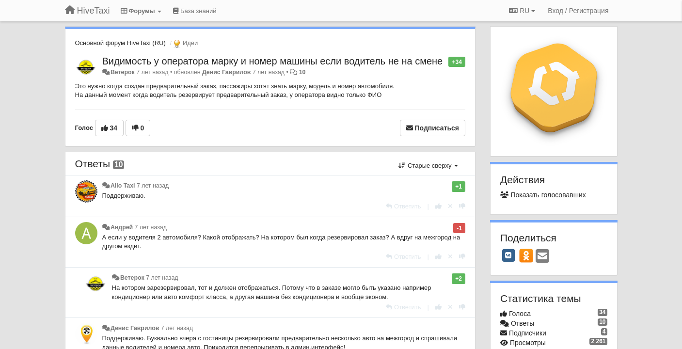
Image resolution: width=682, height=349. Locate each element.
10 (302, 72)
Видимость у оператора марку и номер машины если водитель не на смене (272, 61)
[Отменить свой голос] (450, 206)
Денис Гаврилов (226, 72)
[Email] (542, 256)
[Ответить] (403, 206)
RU (522, 11)
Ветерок (123, 72)
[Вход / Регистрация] (578, 10)
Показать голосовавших (543, 195)
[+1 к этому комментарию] (438, 206)
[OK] (526, 255)
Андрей (122, 227)
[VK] (508, 255)
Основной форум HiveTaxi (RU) (120, 43)
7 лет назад (153, 185)
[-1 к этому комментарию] (462, 206)
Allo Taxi (123, 185)
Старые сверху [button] (428, 165)
